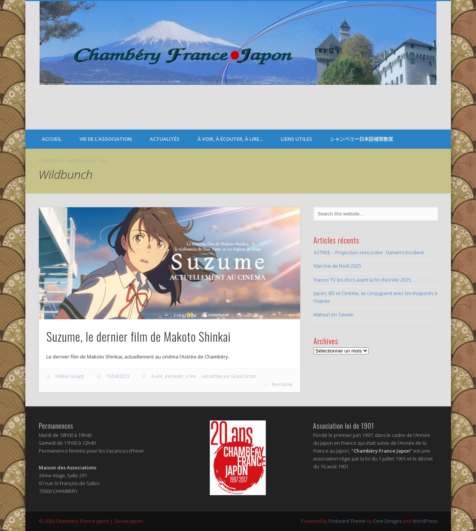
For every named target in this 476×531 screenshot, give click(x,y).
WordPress (425, 521)
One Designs (387, 521)
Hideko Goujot (69, 376)
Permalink (282, 384)
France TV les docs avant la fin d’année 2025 (362, 279)
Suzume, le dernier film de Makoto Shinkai (138, 336)
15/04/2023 (118, 376)
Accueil (52, 139)
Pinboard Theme (347, 521)
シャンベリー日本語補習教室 (361, 139)
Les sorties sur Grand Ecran (229, 376)
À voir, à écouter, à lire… (230, 139)
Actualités (165, 139)
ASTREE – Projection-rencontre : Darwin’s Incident (369, 252)
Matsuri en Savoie (333, 314)
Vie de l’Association (106, 139)
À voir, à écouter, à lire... (175, 376)
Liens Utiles (296, 139)
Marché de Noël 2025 (337, 266)
